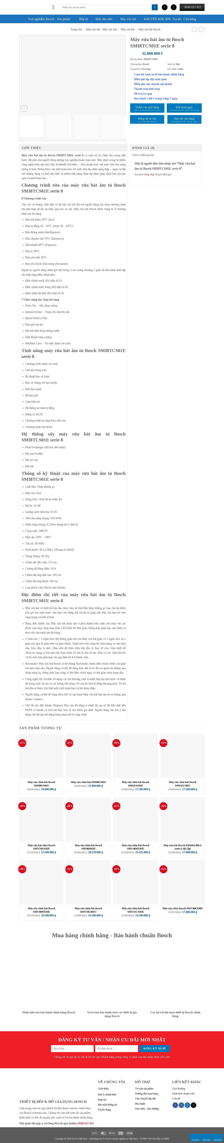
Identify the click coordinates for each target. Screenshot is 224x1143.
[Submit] (155, 7)
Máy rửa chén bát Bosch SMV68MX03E (41, 910)
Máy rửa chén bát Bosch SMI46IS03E (88, 847)
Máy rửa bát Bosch (149, 29)
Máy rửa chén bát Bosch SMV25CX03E (135, 910)
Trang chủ (76, 29)
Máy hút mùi (100, 19)
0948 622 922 (86, 1123)
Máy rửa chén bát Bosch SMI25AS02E (135, 784)
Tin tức (177, 19)
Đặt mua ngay (184, 107)
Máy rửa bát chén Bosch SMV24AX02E (41, 847)
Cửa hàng (218, 1138)
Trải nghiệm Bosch (42, 19)
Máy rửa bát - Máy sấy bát (101, 29)
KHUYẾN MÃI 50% (154, 19)
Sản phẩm (64, 19)
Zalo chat (206, 1138)
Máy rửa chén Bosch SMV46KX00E (182, 908)
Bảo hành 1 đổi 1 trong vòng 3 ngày (156, 98)
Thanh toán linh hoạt (147, 88)
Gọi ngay (195, 1138)
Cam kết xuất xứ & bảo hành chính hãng (159, 74)
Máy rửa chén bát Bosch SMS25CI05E (182, 784)
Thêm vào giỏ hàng (147, 107)
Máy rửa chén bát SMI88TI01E (88, 782)
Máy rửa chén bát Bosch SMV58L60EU (88, 910)
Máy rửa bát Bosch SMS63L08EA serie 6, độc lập (182, 847)
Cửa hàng (189, 19)
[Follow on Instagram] (181, 1105)
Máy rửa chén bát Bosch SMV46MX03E (135, 847)
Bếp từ (80, 19)
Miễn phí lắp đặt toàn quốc (150, 79)
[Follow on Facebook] (175, 1105)
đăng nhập (149, 174)
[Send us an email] (193, 1105)
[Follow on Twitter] (187, 1105)
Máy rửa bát (125, 19)
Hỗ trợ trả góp (143, 93)
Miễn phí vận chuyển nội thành (153, 84)
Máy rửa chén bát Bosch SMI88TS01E (41, 784)
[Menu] (55, 7)
